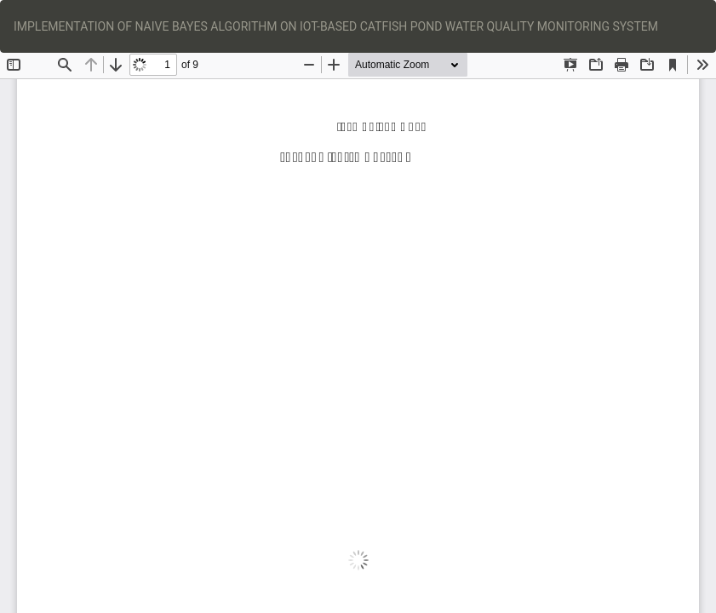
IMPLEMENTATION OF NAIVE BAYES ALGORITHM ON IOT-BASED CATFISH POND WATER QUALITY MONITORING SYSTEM (336, 26)
